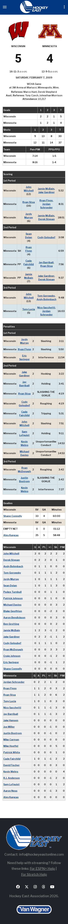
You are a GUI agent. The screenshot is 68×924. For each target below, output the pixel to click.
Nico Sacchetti (46, 307)
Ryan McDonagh (24, 469)
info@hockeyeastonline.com (41, 854)
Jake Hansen (10, 720)
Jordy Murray (28, 215)
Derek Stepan (46, 219)
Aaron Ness (10, 790)
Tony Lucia (28, 309)
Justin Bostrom (24, 479)
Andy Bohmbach (46, 299)
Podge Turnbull (12, 591)
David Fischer (11, 765)
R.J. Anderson (11, 778)
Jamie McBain (46, 188)
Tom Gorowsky (46, 295)
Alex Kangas (11, 535)
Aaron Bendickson (14, 617)
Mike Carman (11, 739)
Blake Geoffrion (12, 611)
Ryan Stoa (28, 202)
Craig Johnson (11, 655)
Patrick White (11, 752)
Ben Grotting (11, 623)
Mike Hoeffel (10, 746)
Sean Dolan (28, 235)
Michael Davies (24, 453)
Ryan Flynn (46, 200)
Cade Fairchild (28, 262)
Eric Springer (24, 357)
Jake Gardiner (46, 192)
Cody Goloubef (46, 237)
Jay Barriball (46, 262)
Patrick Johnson (13, 598)
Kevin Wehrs (24, 443)
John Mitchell (29, 189)
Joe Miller (9, 726)
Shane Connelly (12, 516)
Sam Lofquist (24, 433)
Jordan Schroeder (46, 206)
